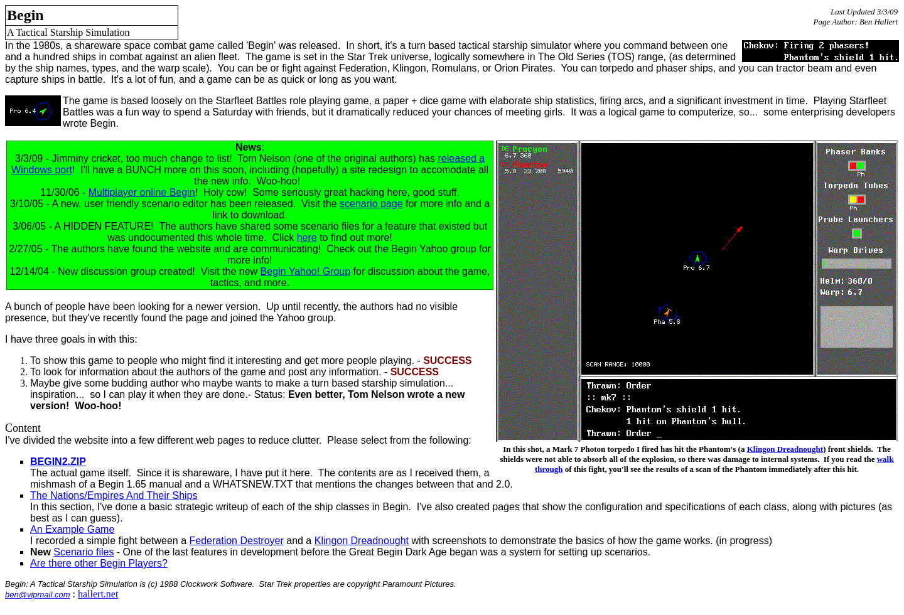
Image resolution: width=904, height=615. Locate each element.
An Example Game (72, 529)
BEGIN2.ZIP (58, 461)
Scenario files (83, 552)
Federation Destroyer (236, 540)
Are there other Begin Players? (99, 563)
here (307, 237)
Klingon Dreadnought (785, 449)
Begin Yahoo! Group (306, 271)
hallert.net (98, 594)
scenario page (371, 203)
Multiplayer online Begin (142, 192)
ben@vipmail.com (37, 594)
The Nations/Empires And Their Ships (114, 495)
